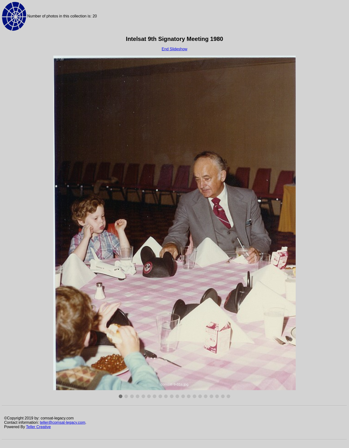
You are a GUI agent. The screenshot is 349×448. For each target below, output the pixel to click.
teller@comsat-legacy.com (63, 422)
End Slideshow (174, 49)
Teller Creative (38, 427)
